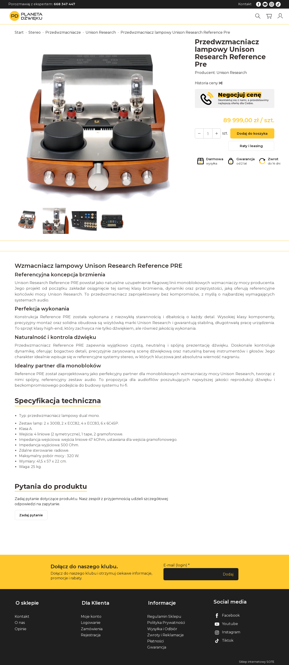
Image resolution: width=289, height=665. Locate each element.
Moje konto (91, 615)
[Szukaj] (258, 16)
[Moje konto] (280, 16)
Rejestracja (90, 633)
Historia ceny (208, 83)
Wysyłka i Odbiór (162, 627)
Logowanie (90, 621)
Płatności (155, 639)
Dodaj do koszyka (251, 134)
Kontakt (245, 4)
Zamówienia (92, 627)
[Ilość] (206, 133)
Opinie (20, 627)
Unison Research (232, 72)
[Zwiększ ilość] (199, 133)
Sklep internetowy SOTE (256, 660)
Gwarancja (156, 646)
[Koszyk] (269, 16)
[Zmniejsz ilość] (215, 133)
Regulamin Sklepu (164, 615)
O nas (20, 621)
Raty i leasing (251, 147)
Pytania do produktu (51, 486)
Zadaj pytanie (32, 516)
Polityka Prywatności (166, 621)
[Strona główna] (27, 16)
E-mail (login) (175, 566)
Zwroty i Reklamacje (165, 633)
